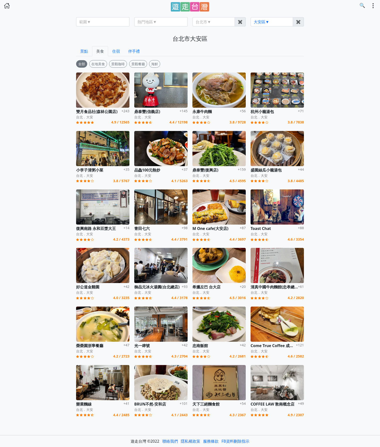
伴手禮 (134, 51)
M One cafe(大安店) (210, 228)
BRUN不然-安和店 (150, 404)
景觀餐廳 (138, 64)
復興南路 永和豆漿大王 (96, 228)
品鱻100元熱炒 (147, 170)
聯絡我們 (170, 441)
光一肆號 (142, 345)
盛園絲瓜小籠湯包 (266, 170)
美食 (100, 51)
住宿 (116, 51)
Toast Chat (261, 228)
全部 (81, 64)
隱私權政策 (190, 441)
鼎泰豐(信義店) (147, 111)
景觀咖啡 (118, 64)
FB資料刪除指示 (235, 441)
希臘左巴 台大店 (206, 287)
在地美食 (98, 64)
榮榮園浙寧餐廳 (89, 345)
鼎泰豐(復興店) (205, 170)
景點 (84, 51)
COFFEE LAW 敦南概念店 (272, 404)
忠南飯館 (200, 345)
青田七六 (142, 228)
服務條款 (211, 441)
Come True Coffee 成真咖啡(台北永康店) (287, 345)
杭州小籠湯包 (262, 111)
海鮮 (154, 64)
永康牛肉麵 (202, 111)
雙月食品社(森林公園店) (97, 111)
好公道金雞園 (87, 287)
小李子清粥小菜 (89, 170)
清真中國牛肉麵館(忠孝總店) (275, 287)
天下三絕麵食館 (206, 404)
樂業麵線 (84, 404)
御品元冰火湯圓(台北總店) (157, 287)
